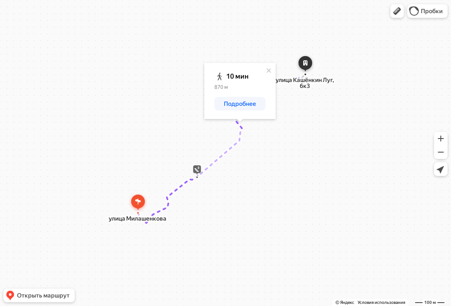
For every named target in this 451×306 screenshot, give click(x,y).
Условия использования (381, 302)
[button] (397, 11)
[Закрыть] (268, 70)
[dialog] (240, 91)
